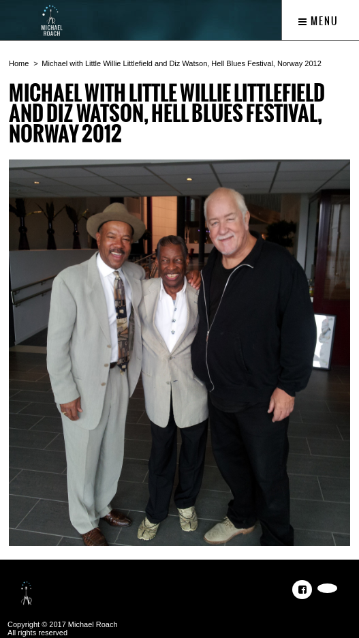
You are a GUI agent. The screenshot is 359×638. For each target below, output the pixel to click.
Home (19, 63)
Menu (318, 21)
